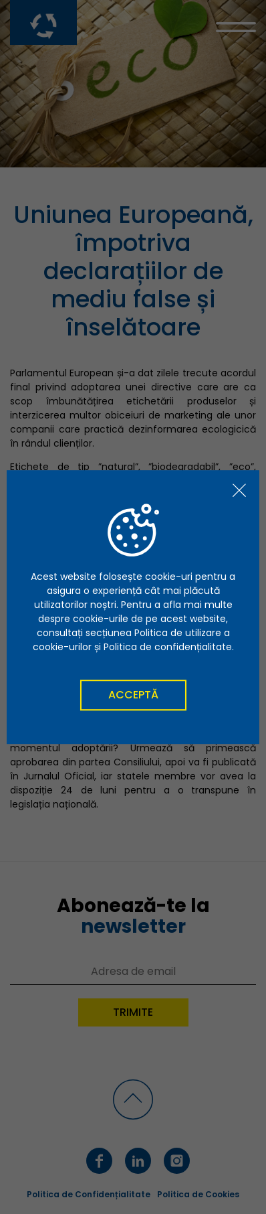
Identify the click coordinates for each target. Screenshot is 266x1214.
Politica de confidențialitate (168, 647)
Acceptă (133, 694)
